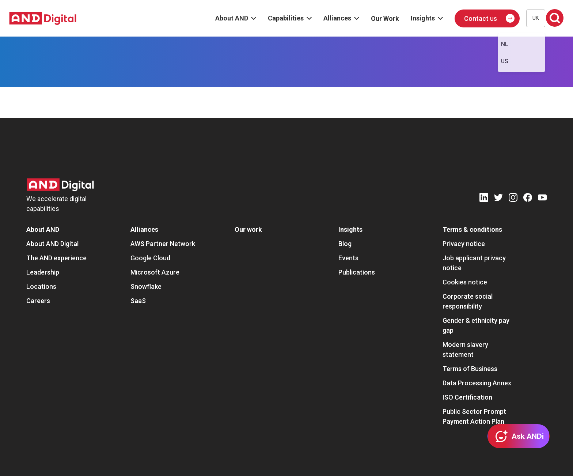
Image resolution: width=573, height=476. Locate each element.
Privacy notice (464, 244)
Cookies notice (465, 282)
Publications (356, 272)
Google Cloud (150, 258)
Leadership (42, 272)
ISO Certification (467, 397)
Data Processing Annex (477, 383)
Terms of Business (470, 369)
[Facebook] (527, 198)
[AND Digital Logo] (60, 184)
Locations (41, 286)
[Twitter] (498, 198)
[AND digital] (43, 18)
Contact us (480, 18)
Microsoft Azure (154, 272)
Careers (38, 301)
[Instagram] (513, 198)
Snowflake (146, 286)
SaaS (138, 301)
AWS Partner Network (162, 244)
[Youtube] (542, 198)
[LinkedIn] (483, 198)
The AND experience (56, 258)
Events (348, 258)
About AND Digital (52, 244)
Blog (345, 244)
